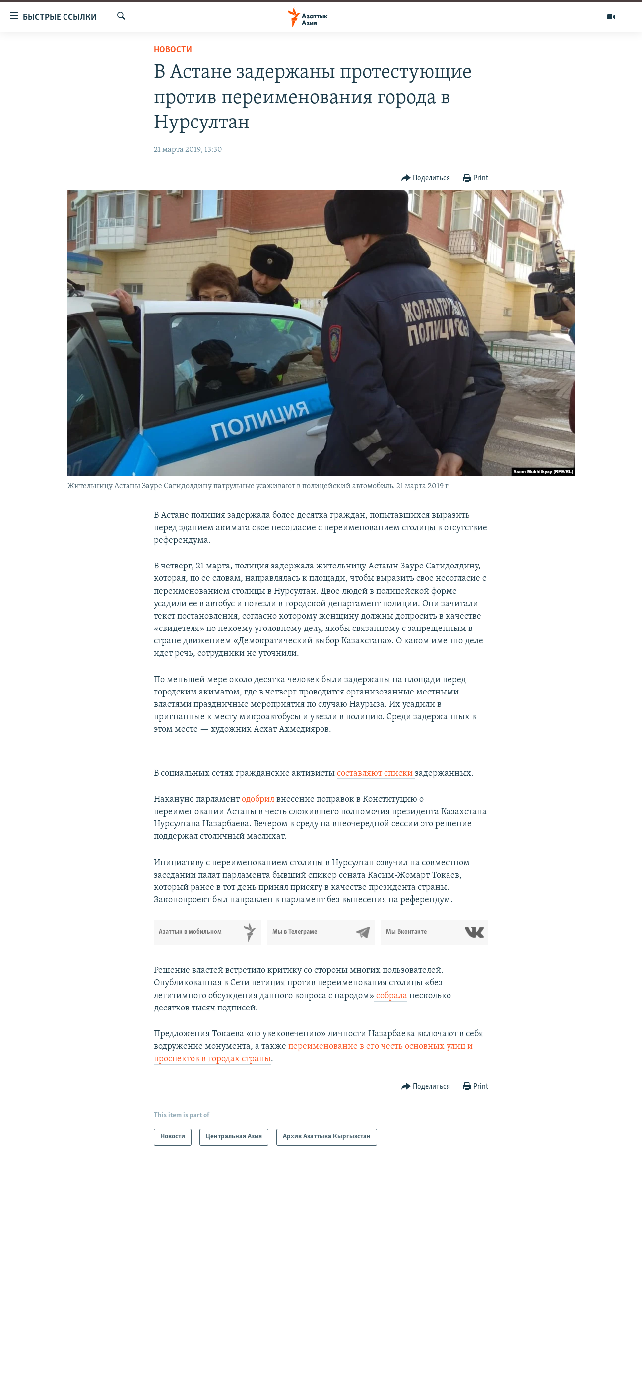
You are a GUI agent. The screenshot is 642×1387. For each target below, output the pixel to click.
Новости (173, 50)
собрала (390, 996)
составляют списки (376, 773)
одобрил (258, 799)
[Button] (425, 178)
